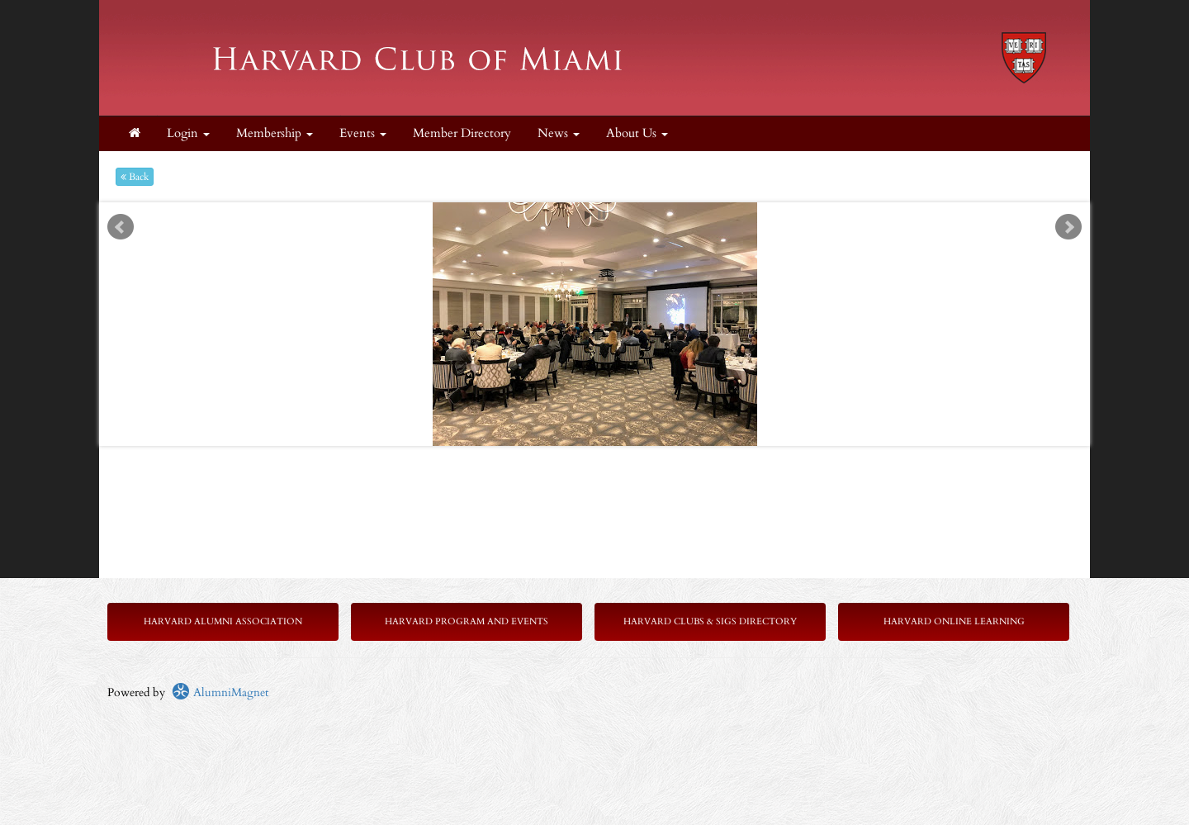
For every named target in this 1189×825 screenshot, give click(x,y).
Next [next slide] (1068, 227)
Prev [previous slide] (120, 227)
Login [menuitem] (188, 133)
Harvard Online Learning (954, 621)
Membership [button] (274, 133)
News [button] (559, 133)
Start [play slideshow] (589, 215)
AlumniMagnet (220, 692)
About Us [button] (637, 133)
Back (135, 176)
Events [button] (362, 133)
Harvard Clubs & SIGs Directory (710, 621)
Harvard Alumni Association (223, 621)
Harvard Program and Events (466, 621)
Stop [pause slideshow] (601, 215)
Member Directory (462, 133)
